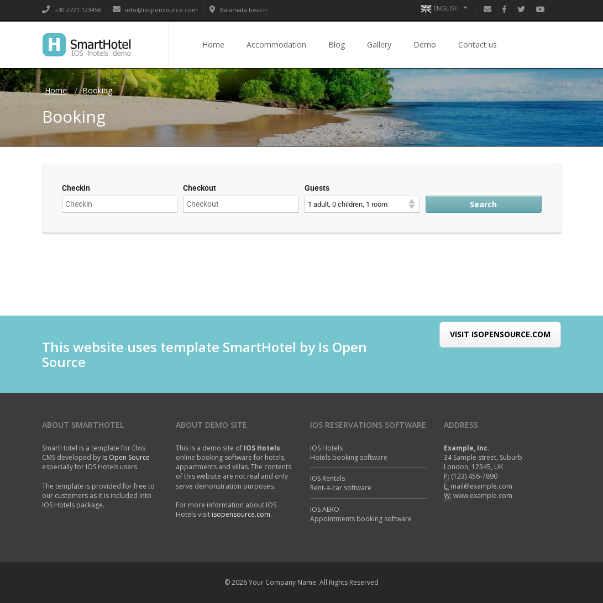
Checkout (199, 187)
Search (483, 204)
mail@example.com (481, 486)
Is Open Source (126, 457)
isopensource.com (241, 514)
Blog (336, 44)
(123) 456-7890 (474, 476)
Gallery (379, 44)
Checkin (76, 187)
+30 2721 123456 (71, 10)
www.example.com (482, 495)
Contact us (477, 44)
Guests (317, 187)
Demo (424, 44)
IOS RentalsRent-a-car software (340, 483)
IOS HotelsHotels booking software (348, 452)
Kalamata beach (238, 10)
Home (213, 44)
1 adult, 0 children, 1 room (347, 204)
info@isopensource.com (155, 10)
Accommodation (276, 44)
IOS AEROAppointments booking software (361, 514)
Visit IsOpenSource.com (500, 347)
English (444, 8)
